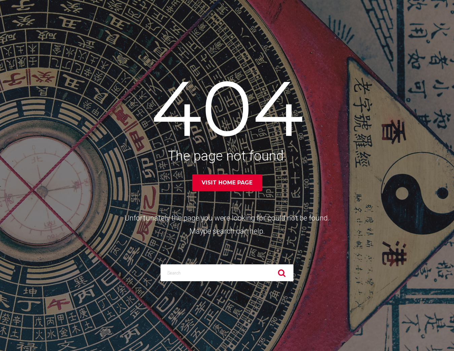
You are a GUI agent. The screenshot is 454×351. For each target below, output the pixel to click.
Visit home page (227, 182)
